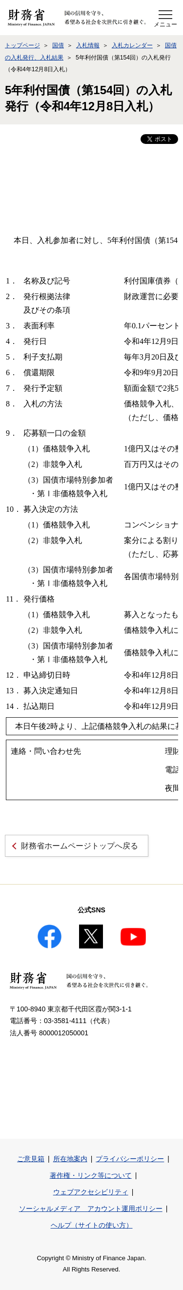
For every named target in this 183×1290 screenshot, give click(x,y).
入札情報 (88, 45)
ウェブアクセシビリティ (90, 1192)
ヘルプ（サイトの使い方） (92, 1225)
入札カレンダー (132, 45)
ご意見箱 (30, 1159)
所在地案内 (70, 1159)
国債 (58, 45)
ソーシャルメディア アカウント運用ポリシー (91, 1208)
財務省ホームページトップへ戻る (79, 846)
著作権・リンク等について (91, 1175)
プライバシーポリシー (130, 1159)
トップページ (22, 45)
